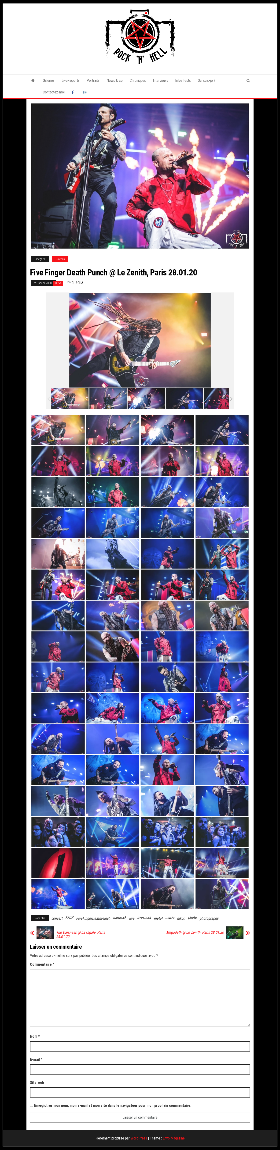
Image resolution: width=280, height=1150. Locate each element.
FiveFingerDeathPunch (93, 918)
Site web (37, 1082)
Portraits (93, 80)
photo (192, 917)
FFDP (69, 917)
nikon (181, 918)
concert (57, 918)
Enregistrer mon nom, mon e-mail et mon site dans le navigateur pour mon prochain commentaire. (112, 1105)
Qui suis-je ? (206, 80)
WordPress (139, 1138)
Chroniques (138, 80)
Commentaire (42, 964)
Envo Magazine (174, 1138)
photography (208, 918)
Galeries (49, 80)
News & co (115, 80)
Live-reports (71, 80)
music (169, 917)
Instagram (86, 92)
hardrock (119, 917)
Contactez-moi (54, 92)
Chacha (77, 283)
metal (158, 918)
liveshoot (144, 917)
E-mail (36, 1059)
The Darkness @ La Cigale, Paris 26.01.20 (80, 934)
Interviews (160, 80)
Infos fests (183, 80)
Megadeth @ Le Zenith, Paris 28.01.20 (195, 932)
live (131, 918)
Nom (35, 1036)
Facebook (74, 92)
